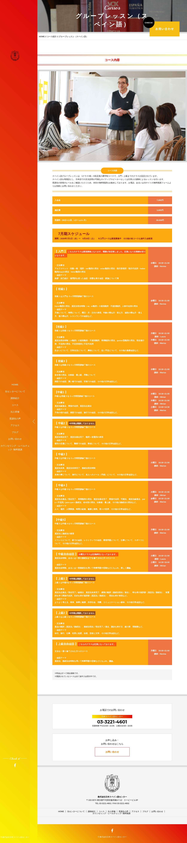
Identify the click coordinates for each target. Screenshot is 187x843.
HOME (15, 384)
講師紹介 (14, 398)
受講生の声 (15, 418)
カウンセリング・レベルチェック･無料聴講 (15, 447)
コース (15, 405)
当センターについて (15, 391)
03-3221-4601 (112, 722)
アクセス (14, 425)
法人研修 (14, 411)
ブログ (15, 432)
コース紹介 (52, 36)
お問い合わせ (15, 439)
